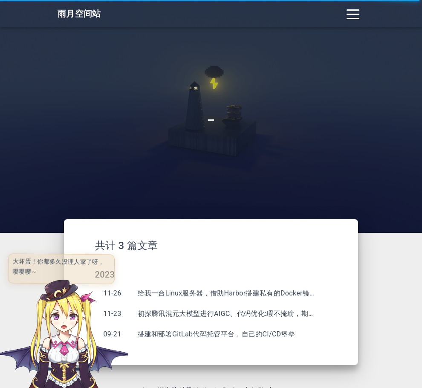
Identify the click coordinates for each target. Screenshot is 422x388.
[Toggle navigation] (352, 14)
